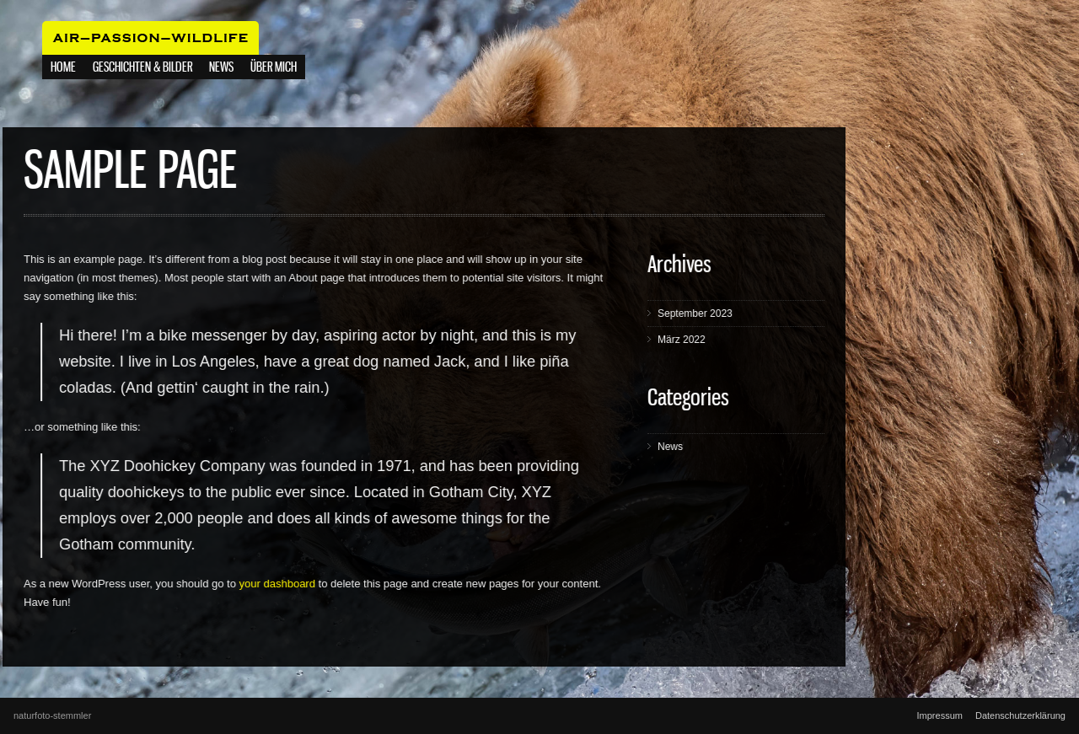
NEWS (221, 68)
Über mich (273, 68)
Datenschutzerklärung (1020, 715)
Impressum (940, 715)
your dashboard (317, 583)
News (709, 447)
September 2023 (734, 313)
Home (63, 68)
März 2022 (721, 340)
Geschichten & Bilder (142, 68)
